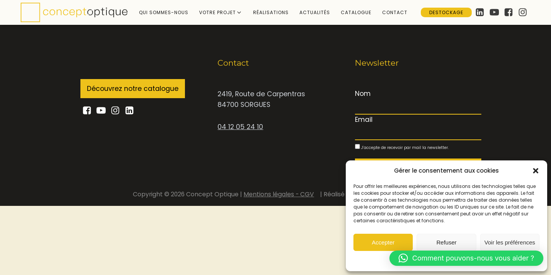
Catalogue (356, 12)
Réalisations (271, 12)
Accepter (383, 242)
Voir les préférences (509, 242)
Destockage (446, 12)
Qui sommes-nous (163, 12)
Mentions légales (270, 194)
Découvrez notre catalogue (132, 88)
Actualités (314, 12)
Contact (394, 12)
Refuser (447, 242)
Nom (363, 93)
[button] (536, 171)
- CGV (305, 194)
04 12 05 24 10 (240, 126)
